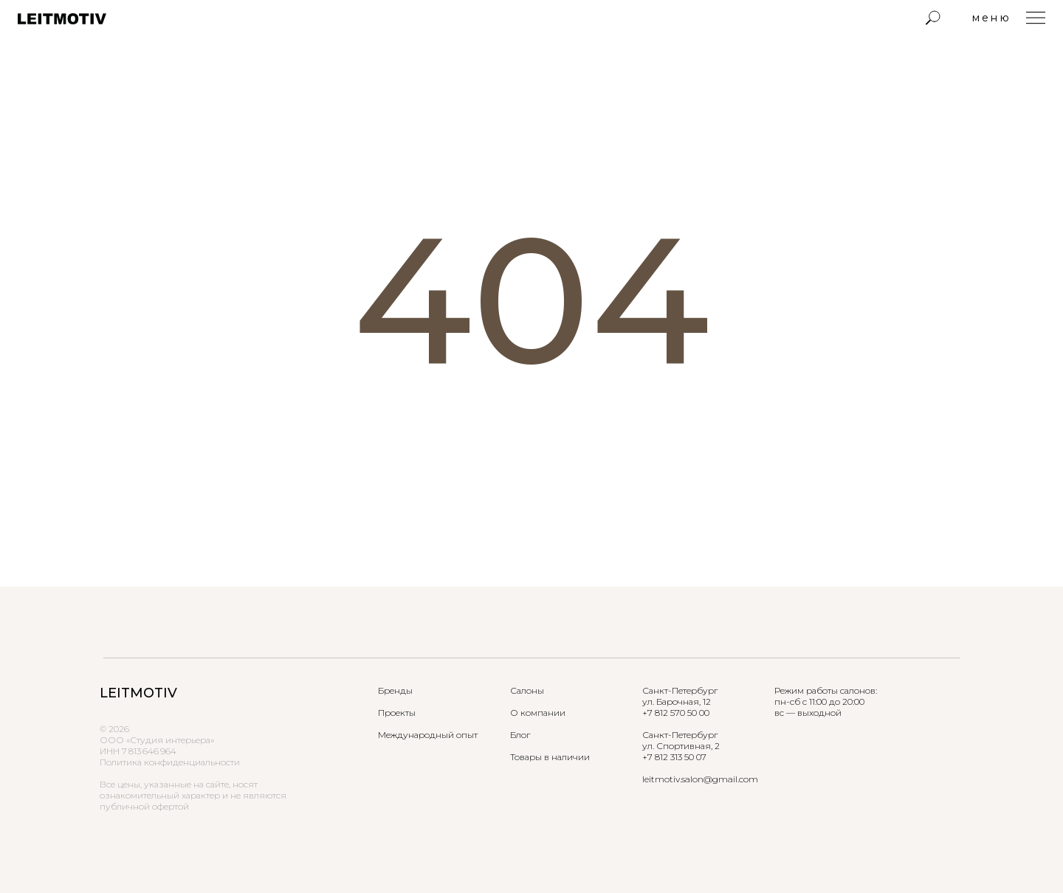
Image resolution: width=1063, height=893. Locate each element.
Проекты (397, 712)
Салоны (527, 690)
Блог (520, 734)
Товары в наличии (550, 756)
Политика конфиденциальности (170, 762)
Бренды (395, 690)
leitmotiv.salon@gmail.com (700, 779)
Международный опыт (428, 734)
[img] (933, 18)
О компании (537, 712)
